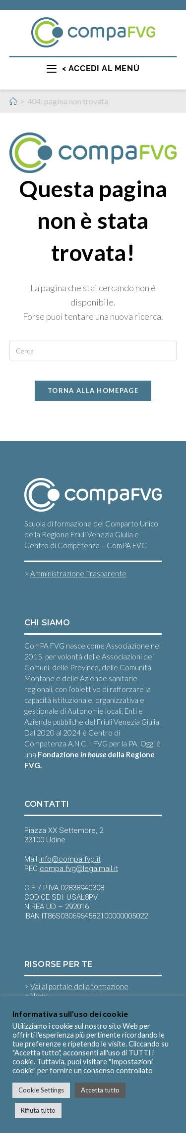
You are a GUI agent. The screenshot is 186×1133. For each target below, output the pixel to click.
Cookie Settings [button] (41, 1090)
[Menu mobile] (93, 68)
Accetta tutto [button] (100, 1090)
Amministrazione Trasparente (78, 573)
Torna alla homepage (93, 390)
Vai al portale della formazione (79, 986)
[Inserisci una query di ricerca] (93, 350)
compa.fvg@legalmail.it (79, 868)
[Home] (13, 101)
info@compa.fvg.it (70, 859)
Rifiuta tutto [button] (38, 1110)
